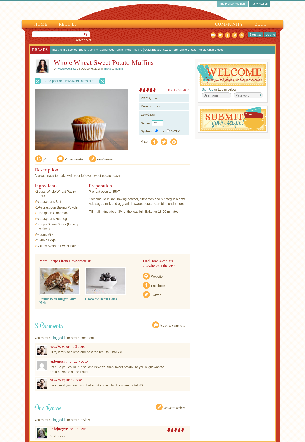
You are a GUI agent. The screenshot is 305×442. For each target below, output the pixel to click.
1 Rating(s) (171, 90)
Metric (173, 131)
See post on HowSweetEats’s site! (69, 81)
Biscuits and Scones (64, 49)
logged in (59, 338)
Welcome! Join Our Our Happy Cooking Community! (231, 75)
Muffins (137, 49)
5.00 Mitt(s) (183, 90)
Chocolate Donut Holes (101, 299)
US (159, 131)
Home (40, 24)
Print (47, 159)
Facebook (158, 286)
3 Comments (74, 159)
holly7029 (57, 346)
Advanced (83, 40)
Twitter (156, 295)
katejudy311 (59, 429)
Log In (270, 34)
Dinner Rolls (123, 49)
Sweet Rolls (170, 49)
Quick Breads (152, 49)
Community (229, 24)
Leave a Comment (173, 325)
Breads (40, 50)
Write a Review (174, 407)
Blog (261, 24)
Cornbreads (107, 49)
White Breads (188, 49)
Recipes (68, 24)
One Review (105, 159)
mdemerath (59, 361)
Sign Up (255, 34)
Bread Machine (88, 49)
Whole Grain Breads (210, 49)
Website (157, 276)
